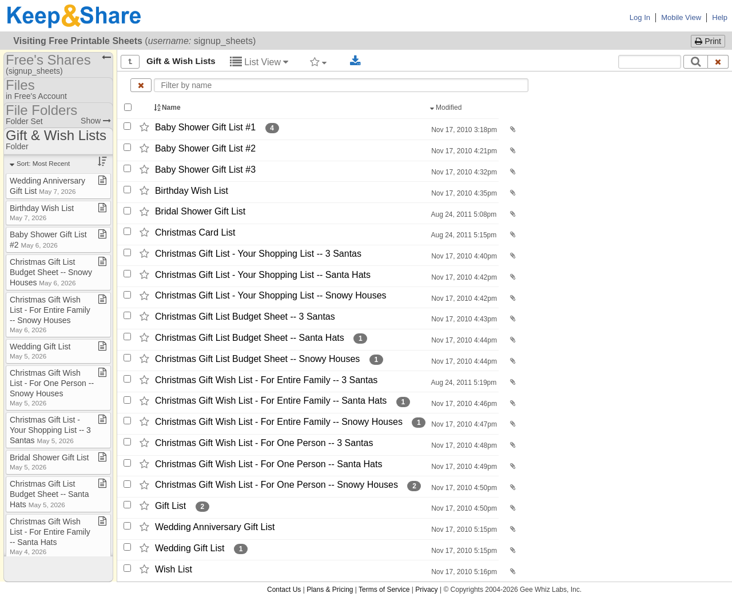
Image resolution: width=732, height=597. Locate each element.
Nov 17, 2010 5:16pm (463, 572)
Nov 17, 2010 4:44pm (463, 340)
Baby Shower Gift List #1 (205, 127)
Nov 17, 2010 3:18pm (463, 130)
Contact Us (284, 590)
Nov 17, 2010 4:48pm (463, 445)
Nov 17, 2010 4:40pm (463, 256)
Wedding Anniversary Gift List (215, 527)
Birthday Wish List (191, 191)
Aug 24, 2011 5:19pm (462, 383)
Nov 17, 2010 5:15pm (463, 530)
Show (96, 120)
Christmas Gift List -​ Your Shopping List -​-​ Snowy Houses (271, 296)
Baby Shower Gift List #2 (205, 148)
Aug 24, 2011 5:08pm (462, 214)
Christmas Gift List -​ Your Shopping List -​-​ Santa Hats (263, 275)
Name (168, 108)
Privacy (426, 590)
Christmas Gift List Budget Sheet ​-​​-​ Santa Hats (49, 494)
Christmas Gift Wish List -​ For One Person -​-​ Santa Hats (268, 464)
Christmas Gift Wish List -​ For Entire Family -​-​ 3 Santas (266, 380)
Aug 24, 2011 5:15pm (462, 235)
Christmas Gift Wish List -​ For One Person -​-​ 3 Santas (264, 443)
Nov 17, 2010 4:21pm (463, 151)
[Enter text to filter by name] (341, 85)
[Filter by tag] (318, 62)
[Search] (695, 62)
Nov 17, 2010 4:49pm (463, 467)
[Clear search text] (718, 62)
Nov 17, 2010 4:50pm (463, 488)
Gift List (170, 506)
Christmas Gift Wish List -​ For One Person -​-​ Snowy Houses (276, 485)
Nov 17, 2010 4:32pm (463, 172)
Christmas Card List (195, 232)
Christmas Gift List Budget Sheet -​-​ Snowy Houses (257, 359)
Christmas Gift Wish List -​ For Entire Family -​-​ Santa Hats (271, 401)
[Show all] (130, 62)
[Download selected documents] (355, 61)
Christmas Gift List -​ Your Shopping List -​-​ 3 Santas (258, 253)
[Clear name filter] (141, 85)
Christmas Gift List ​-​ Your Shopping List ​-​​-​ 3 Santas (50, 430)
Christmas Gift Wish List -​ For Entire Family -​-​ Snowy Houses (279, 422)
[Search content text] (649, 62)
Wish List (173, 569)
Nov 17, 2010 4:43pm (463, 319)
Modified (447, 108)
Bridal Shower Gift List (200, 212)
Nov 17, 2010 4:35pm (463, 193)
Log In (640, 17)
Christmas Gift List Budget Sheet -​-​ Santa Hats (249, 338)
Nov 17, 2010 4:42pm (463, 277)
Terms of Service (384, 590)
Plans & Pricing (330, 590)
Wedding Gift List (190, 548)
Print (708, 41)
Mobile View (681, 17)
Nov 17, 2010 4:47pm (463, 424)
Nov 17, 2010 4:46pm (463, 404)
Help (719, 17)
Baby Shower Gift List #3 (205, 169)
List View (259, 62)
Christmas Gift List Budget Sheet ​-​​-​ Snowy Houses (51, 272)
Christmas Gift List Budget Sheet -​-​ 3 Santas (245, 316)
